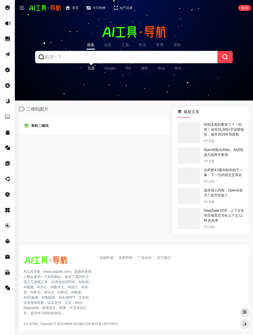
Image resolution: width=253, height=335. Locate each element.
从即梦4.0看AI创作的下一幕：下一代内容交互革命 (223, 172)
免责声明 (125, 258)
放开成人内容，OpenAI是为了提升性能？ (223, 192)
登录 (244, 8)
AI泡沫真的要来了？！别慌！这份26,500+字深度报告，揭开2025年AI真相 (224, 129)
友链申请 (106, 258)
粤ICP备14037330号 (104, 324)
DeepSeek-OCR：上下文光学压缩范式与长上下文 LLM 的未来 (224, 215)
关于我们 (164, 258)
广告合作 (145, 258)
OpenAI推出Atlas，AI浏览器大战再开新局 (223, 152)
